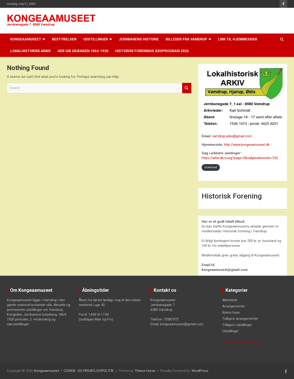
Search (186, 88)
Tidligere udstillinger (237, 325)
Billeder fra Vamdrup (186, 39)
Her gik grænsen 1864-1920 (83, 51)
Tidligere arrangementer (240, 319)
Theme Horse (145, 371)
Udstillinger (95, 39)
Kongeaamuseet (25, 39)
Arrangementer (233, 306)
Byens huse (231, 312)
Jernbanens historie (139, 39)
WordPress (200, 371)
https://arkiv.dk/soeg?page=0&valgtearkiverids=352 (240, 158)
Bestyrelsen (64, 39)
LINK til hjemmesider (237, 39)
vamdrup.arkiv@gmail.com (232, 136)
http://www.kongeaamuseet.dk (246, 145)
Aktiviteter (229, 300)
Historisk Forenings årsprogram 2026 (152, 51)
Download (210, 167)
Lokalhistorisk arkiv (30, 51)
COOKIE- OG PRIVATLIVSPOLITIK (243, 342)
